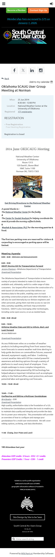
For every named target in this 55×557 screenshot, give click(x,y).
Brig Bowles (6, 399)
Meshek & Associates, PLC (14, 227)
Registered (10, 111)
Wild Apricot (27, 553)
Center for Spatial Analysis (17, 218)
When (12, 99)
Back (7, 78)
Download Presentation (11, 338)
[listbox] (41, 82)
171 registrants (25, 111)
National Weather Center (16, 212)
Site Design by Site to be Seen (27, 517)
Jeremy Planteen (8, 269)
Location (11, 105)
